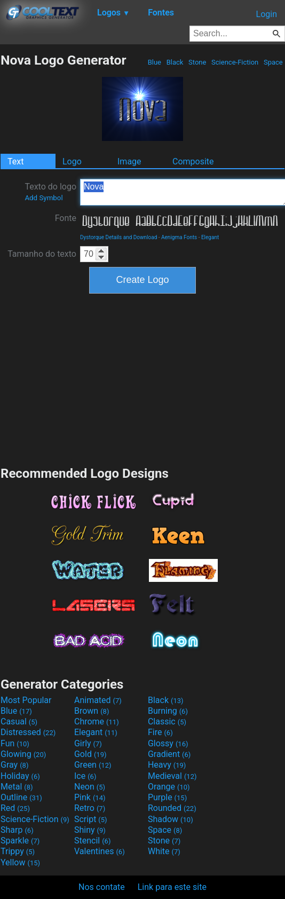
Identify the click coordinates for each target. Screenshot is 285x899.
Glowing (23, 754)
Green (93, 765)
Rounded (172, 808)
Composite (193, 161)
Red (15, 808)
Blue (154, 62)
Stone (197, 62)
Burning (168, 711)
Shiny (90, 830)
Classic (167, 721)
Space (273, 62)
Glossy (168, 743)
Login (266, 14)
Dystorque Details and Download (118, 237)
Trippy (18, 851)
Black (174, 62)
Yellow (20, 862)
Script (90, 819)
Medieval (172, 776)
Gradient (169, 754)
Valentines (99, 851)
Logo (72, 161)
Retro (89, 808)
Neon (89, 787)
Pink (90, 797)
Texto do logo (50, 192)
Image (129, 161)
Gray (14, 765)
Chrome (96, 721)
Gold (90, 754)
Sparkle (20, 840)
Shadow (170, 819)
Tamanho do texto (41, 254)
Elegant (210, 237)
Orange (169, 787)
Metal (17, 787)
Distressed (28, 732)
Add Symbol (43, 198)
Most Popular (26, 700)
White (164, 851)
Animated (98, 700)
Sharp (17, 830)
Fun (15, 743)
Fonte (65, 218)
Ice (85, 776)
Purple (167, 797)
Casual (19, 721)
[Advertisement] (142, 378)
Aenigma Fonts (179, 237)
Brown (91, 711)
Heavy (167, 765)
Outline (21, 797)
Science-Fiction (235, 62)
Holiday (20, 776)
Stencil (92, 840)
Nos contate (101, 887)
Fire (160, 732)
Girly (88, 743)
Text (15, 161)
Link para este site (172, 887)
